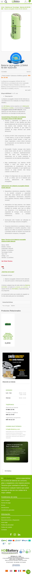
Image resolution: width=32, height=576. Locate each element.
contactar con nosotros (21, 287)
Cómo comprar (5, 500)
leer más (28, 90)
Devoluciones (5, 507)
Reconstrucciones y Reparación (10, 520)
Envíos (3, 505)
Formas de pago (6, 502)
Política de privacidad (7, 525)
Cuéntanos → (13, 458)
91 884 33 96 (10, 409)
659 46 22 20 (10, 419)
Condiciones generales (7, 510)
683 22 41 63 (10, 414)
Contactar (4, 529)
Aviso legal (4, 522)
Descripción (9, 96)
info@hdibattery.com (13, 429)
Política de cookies (6, 527)
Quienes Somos (5, 517)
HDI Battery (6, 106)
